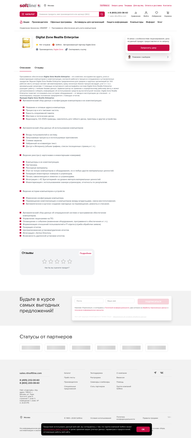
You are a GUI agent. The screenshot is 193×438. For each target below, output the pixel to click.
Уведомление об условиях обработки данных (129, 317)
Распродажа (95, 377)
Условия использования (100, 418)
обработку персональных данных (154, 308)
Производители (71, 382)
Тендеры (128, 5)
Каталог (67, 373)
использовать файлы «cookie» (56, 429)
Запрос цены (117, 5)
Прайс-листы (69, 377)
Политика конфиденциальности (126, 418)
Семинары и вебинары (100, 382)
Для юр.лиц (138, 5)
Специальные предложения (70, 387)
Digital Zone (58, 49)
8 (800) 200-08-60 (119, 12)
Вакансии (121, 377)
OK (143, 429)
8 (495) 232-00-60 (29, 380)
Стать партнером (97, 386)
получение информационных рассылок (89, 310)
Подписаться (153, 301)
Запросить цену (148, 47)
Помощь (120, 382)
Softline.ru (104, 5)
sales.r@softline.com (118, 16)
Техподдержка (96, 373)
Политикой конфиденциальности (117, 308)
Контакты (167, 5)
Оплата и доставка (153, 5)
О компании (122, 373)
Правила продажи (150, 418)
